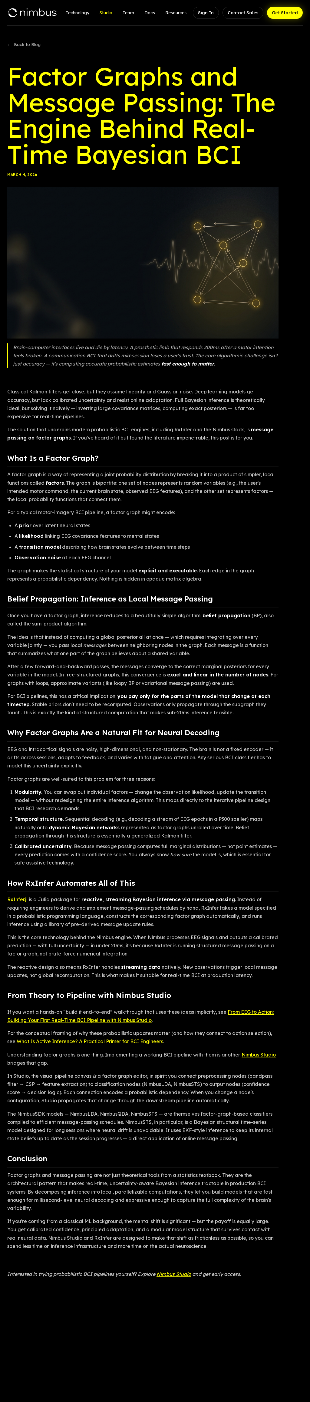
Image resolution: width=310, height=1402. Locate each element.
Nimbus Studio (259, 1055)
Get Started (285, 12)
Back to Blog (24, 45)
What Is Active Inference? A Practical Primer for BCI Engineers (90, 1041)
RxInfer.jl (17, 899)
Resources (175, 12)
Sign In (206, 12)
